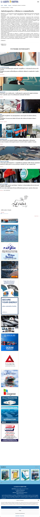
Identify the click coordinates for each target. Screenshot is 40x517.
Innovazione (2, 74)
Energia (1, 144)
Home (2, 5)
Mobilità (5, 5)
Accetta (20, 507)
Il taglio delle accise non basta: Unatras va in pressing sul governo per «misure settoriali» (19, 185)
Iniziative (1, 96)
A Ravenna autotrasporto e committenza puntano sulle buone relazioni (20, 163)
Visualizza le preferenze (20, 513)
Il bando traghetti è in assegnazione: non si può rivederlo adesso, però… (18, 116)
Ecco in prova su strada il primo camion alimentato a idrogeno (17, 140)
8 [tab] (7, 213)
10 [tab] (9, 482)
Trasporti (9, 5)
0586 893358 (22, 490)
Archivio (36, 466)
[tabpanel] (20, 211)
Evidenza (1, 166)
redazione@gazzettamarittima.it (21, 492)
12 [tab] (11, 482)
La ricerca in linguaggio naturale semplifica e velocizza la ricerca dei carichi (19, 69)
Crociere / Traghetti (3, 121)
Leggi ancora (20, 211)
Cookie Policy (17, 515)
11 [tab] (10, 482)
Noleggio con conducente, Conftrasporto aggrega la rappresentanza (19, 93)
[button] (38, 500)
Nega (20, 510)
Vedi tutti (36, 216)
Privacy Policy (22, 515)
